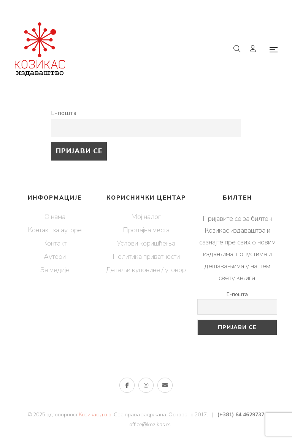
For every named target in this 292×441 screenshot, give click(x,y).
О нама (54, 216)
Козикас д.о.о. (96, 414)
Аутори (55, 256)
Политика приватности (146, 256)
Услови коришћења (146, 243)
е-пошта (165, 385)
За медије (55, 270)
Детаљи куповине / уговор (146, 270)
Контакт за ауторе (55, 230)
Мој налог (146, 216)
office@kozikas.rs (150, 424)
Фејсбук (127, 385)
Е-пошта (63, 113)
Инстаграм (146, 385)
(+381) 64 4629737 (240, 414)
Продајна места (146, 230)
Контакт (55, 243)
